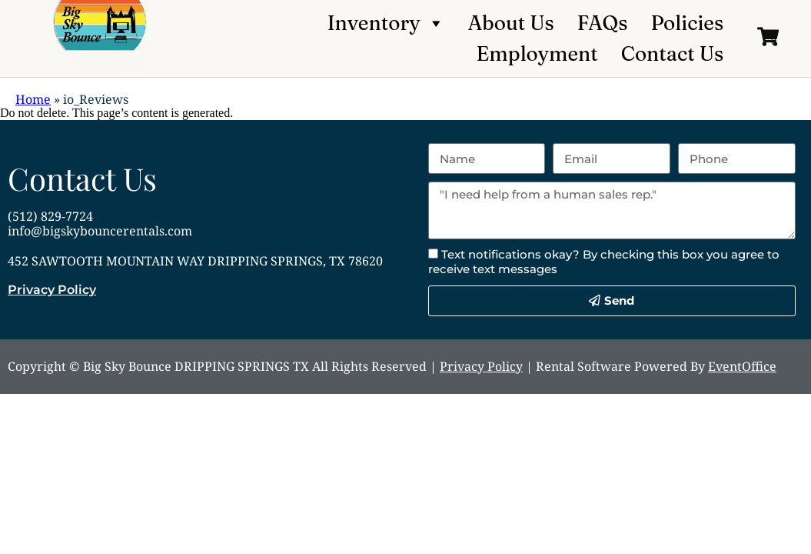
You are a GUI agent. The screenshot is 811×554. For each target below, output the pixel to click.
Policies (686, 23)
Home (33, 99)
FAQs (602, 23)
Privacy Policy (52, 289)
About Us (511, 23)
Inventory (386, 23)
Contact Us (672, 54)
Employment (537, 54)
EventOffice (742, 366)
